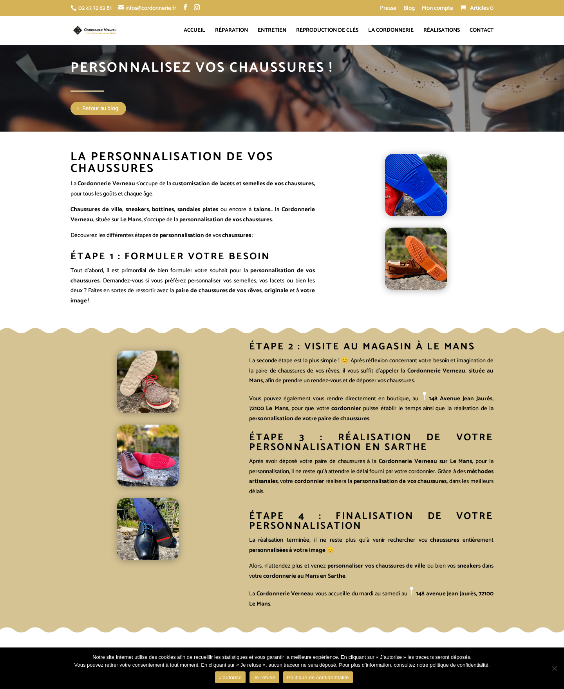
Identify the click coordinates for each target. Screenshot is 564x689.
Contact (482, 31)
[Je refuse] (554, 668)
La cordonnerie (391, 31)
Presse (388, 9)
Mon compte (437, 9)
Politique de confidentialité (318, 677)
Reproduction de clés (327, 31)
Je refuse (264, 677)
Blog (409, 9)
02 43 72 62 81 (95, 8)
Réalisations (441, 31)
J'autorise (230, 677)
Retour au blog (100, 108)
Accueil (194, 31)
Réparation (231, 31)
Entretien (272, 31)
